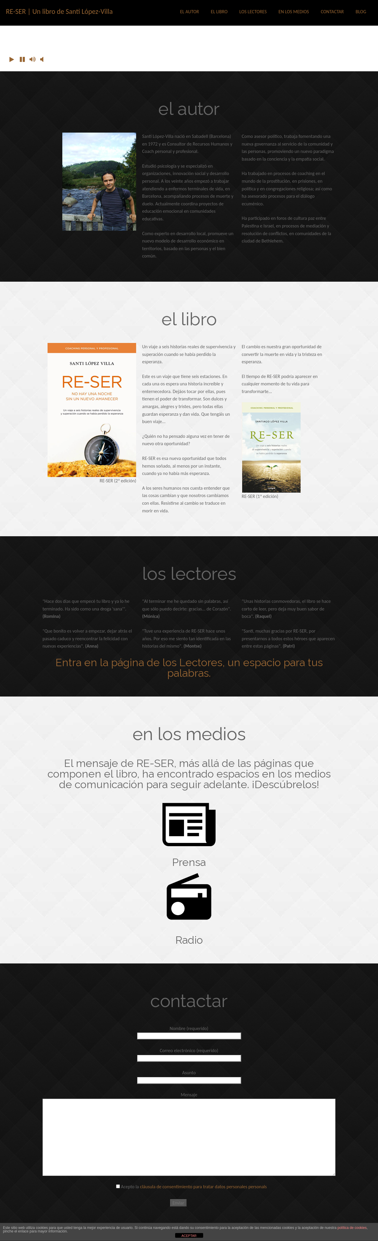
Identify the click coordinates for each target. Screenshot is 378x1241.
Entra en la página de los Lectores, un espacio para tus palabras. (189, 667)
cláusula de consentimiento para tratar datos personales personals (203, 1186)
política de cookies (352, 1228)
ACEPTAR (188, 1235)
